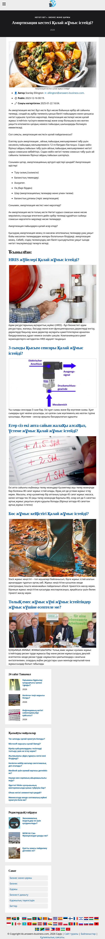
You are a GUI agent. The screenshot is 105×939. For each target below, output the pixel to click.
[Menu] (4, 3)
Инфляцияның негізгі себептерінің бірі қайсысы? (32, 713)
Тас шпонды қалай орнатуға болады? (27, 739)
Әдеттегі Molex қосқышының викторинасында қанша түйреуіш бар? (27, 786)
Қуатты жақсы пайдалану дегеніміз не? (34, 849)
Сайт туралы (71, 933)
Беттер (13, 906)
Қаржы (13, 889)
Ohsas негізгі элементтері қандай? (25, 792)
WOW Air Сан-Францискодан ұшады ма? (35, 834)
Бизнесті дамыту (19, 894)
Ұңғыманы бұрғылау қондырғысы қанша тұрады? (32, 682)
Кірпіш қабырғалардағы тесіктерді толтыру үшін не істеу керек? (25, 749)
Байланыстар (88, 933)
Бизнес (14, 883)
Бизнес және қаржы (21, 878)
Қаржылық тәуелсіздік (22, 900)
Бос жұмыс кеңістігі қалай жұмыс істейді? (49, 513)
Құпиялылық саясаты (52, 937)
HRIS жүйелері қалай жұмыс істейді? (44, 259)
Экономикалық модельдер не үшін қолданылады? (31, 820)
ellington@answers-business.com (66, 93)
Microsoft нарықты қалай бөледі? (25, 744)
